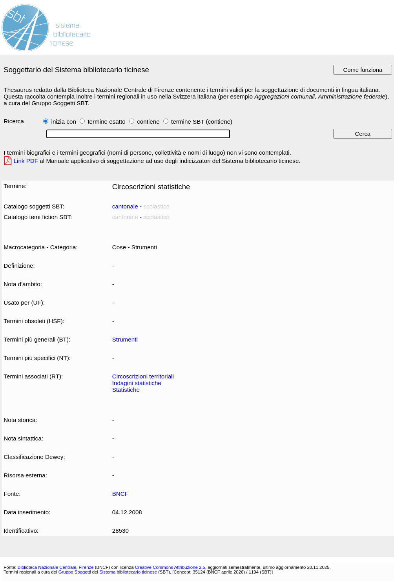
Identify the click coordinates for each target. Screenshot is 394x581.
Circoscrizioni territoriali (143, 376)
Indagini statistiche (136, 383)
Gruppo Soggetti (74, 572)
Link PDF (26, 160)
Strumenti (125, 339)
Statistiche (126, 389)
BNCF (120, 493)
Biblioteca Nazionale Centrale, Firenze (56, 567)
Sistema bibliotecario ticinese (128, 572)
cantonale (125, 206)
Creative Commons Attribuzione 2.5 (170, 567)
